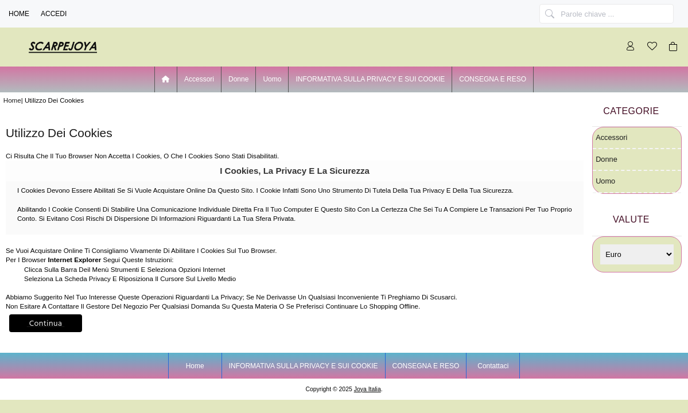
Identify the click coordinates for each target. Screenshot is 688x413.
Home (19, 14)
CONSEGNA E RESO (492, 79)
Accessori (199, 79)
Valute (631, 219)
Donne (238, 79)
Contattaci (492, 366)
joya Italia (367, 389)
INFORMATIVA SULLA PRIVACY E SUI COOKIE (370, 79)
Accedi (54, 14)
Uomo (272, 79)
